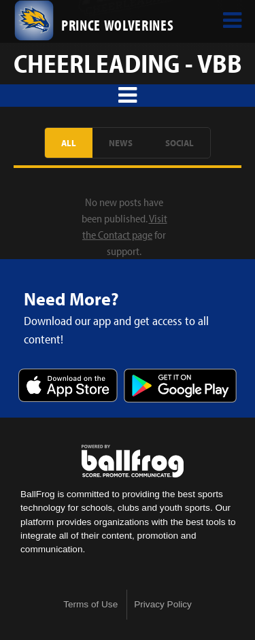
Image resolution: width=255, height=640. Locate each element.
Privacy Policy (163, 604)
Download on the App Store (68, 387)
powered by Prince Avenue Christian (133, 461)
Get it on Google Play (180, 387)
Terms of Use (90, 604)
